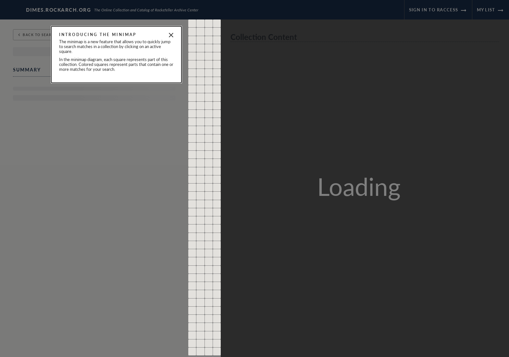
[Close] (171, 35)
